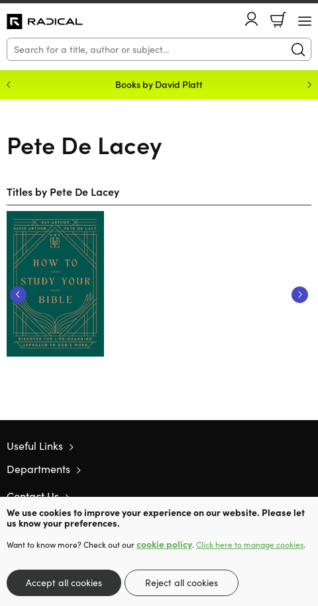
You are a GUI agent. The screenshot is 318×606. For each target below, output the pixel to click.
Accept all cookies (64, 582)
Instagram (304, 495)
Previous (18, 294)
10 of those (45, 22)
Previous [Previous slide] (9, 84)
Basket (278, 20)
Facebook (281, 496)
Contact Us (33, 496)
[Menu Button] (304, 21)
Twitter (257, 495)
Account (251, 19)
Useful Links (35, 446)
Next (300, 294)
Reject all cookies (181, 582)
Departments (38, 469)
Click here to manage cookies (249, 544)
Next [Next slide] (309, 84)
